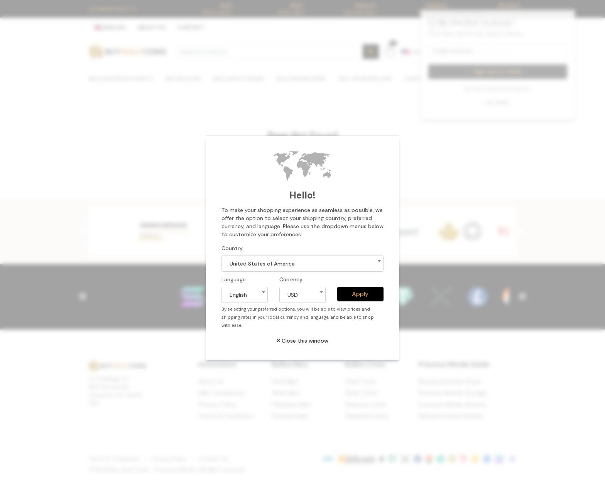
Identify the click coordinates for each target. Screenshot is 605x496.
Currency (290, 279)
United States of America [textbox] (262, 263)
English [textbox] (238, 294)
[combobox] (302, 264)
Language (233, 279)
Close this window (302, 340)
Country (232, 248)
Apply (360, 294)
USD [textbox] (292, 294)
